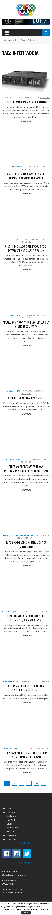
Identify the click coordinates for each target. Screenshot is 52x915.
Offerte (16, 239)
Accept (26, 912)
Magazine (12, 839)
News (15, 98)
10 (36, 783)
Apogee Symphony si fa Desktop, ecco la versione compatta (26, 324)
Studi (9, 823)
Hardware (7, 98)
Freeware (11, 835)
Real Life (11, 831)
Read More (26, 121)
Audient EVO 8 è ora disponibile (26, 398)
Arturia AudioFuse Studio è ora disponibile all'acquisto (26, 688)
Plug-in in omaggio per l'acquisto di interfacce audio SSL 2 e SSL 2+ (26, 248)
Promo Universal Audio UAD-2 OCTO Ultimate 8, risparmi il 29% (26, 618)
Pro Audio (7, 535)
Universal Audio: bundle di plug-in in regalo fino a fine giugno (26, 755)
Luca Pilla (31, 538)
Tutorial (31, 535)
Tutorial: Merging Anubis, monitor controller (26, 544)
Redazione (45, 98)
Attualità (11, 167)
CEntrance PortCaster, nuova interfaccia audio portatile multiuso (26, 468)
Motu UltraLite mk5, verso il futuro (26, 102)
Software (11, 816)
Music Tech (12, 827)
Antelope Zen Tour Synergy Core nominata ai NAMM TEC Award (26, 176)
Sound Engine (19, 535)
